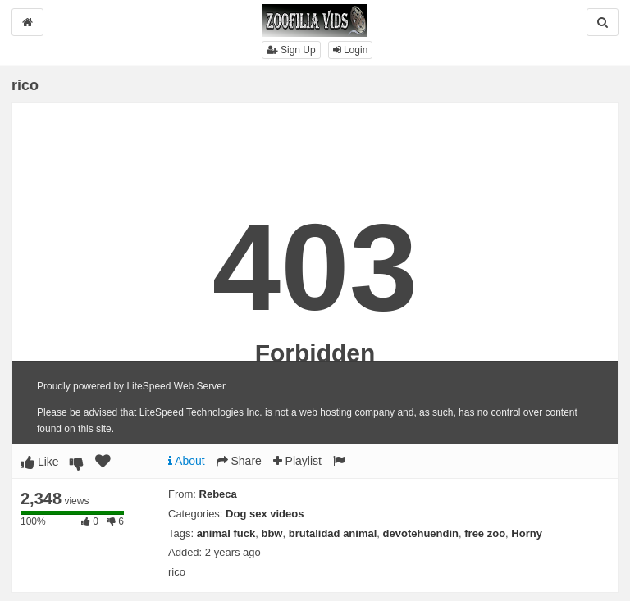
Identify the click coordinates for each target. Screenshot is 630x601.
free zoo (484, 533)
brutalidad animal (333, 533)
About (186, 460)
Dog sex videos (265, 514)
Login (350, 50)
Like (40, 461)
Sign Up (291, 50)
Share (239, 460)
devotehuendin (421, 533)
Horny (526, 533)
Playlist (297, 460)
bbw (271, 533)
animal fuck (226, 533)
